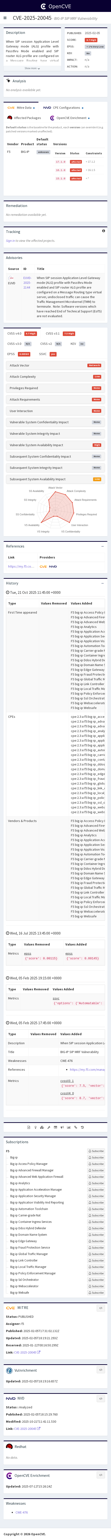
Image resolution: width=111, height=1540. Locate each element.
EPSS (18, 354)
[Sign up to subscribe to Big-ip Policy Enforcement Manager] (96, 1273)
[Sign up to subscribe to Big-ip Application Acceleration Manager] (96, 1189)
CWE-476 (22, 1512)
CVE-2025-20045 (32, 17)
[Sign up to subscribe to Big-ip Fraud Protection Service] (96, 1247)
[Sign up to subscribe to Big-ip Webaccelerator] (96, 1286)
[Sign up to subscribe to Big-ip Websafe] (96, 1292)
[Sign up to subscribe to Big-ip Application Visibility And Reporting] (96, 1202)
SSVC (48, 354)
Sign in (10, 240)
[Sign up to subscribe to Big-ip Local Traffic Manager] (96, 1267)
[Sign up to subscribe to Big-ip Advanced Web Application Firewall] (96, 1176)
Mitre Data (21, 107)
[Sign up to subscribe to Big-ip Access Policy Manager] (96, 1164)
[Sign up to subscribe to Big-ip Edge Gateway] (96, 1241)
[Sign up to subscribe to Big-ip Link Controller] (96, 1260)
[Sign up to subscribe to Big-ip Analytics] (96, 1183)
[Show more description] (32, 68)
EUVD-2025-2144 (27, 282)
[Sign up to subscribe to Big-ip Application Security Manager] (96, 1196)
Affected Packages (24, 118)
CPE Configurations (63, 107)
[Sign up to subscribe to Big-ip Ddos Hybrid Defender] (96, 1228)
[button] (5, 18)
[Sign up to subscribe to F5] (96, 1151)
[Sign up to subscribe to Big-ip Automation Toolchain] (96, 1209)
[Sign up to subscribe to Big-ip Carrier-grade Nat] (96, 1215)
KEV (78, 343)
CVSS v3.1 (60, 333)
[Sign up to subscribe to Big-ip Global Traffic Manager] (96, 1254)
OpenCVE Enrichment (70, 118)
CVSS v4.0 (22, 333)
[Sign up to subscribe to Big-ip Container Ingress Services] (96, 1222)
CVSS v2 (51, 343)
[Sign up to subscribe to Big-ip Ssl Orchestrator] (96, 1279)
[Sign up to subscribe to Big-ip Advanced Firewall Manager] (96, 1170)
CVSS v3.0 (19, 343)
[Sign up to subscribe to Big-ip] (96, 1157)
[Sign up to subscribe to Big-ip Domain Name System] (96, 1234)
